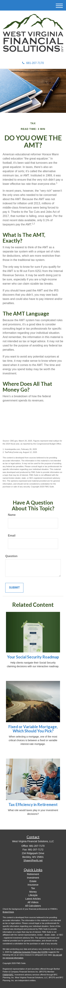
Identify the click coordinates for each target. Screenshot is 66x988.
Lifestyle (33, 895)
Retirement (33, 874)
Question (11, 556)
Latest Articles (33, 898)
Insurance (33, 884)
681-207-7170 (33, 62)
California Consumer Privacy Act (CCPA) (30, 952)
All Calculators (33, 905)
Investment (33, 877)
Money (33, 891)
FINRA (5, 975)
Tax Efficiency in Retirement (33, 804)
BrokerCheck (8, 912)
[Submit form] (14, 588)
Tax (33, 888)
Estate (33, 881)
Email (11, 535)
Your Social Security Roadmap (33, 657)
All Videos (32, 902)
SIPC (11, 975)
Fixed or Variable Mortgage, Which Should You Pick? (33, 728)
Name (12, 514)
